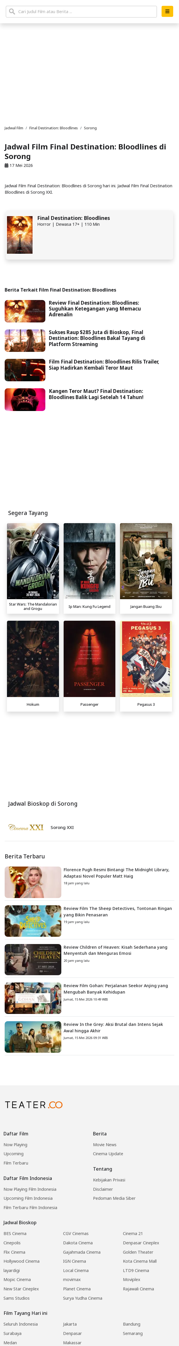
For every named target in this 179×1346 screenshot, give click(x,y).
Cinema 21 (133, 1233)
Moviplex (131, 1279)
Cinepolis (12, 1243)
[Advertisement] (89, 755)
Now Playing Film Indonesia (29, 1189)
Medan (10, 1342)
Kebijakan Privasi (109, 1180)
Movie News (105, 1144)
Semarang (133, 1333)
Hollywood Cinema (21, 1261)
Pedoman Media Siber (114, 1198)
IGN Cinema (74, 1261)
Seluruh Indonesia (20, 1324)
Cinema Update (108, 1153)
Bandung (131, 1324)
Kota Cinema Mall (140, 1261)
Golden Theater (138, 1252)
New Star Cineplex (21, 1289)
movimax (72, 1279)
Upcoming (13, 1153)
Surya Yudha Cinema (82, 1298)
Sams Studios (16, 1298)
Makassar (72, 1342)
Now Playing (15, 1144)
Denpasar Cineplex (141, 1243)
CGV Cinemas (76, 1233)
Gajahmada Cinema (82, 1252)
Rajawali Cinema (138, 1289)
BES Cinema (14, 1233)
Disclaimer (103, 1189)
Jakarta (70, 1324)
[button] (167, 11)
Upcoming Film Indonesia (28, 1198)
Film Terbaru (15, 1163)
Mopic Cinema (17, 1279)
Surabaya (12, 1333)
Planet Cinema (77, 1289)
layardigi (11, 1270)
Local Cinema (76, 1270)
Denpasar (72, 1333)
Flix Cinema (14, 1252)
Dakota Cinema (78, 1243)
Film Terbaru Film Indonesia (30, 1207)
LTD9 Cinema (136, 1270)
